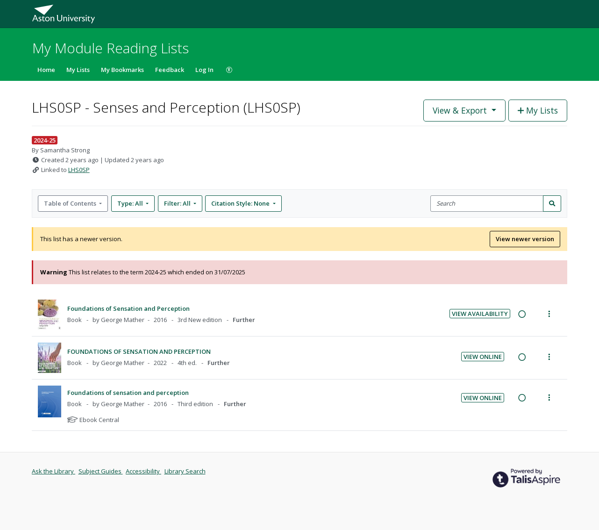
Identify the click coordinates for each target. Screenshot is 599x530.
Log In (204, 69)
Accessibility (143, 471)
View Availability (480, 313)
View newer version (525, 239)
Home (46, 69)
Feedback (169, 69)
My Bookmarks (122, 69)
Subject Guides (100, 471)
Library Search (185, 471)
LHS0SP (79, 169)
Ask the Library (53, 471)
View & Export (461, 110)
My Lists (78, 69)
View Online (483, 356)
